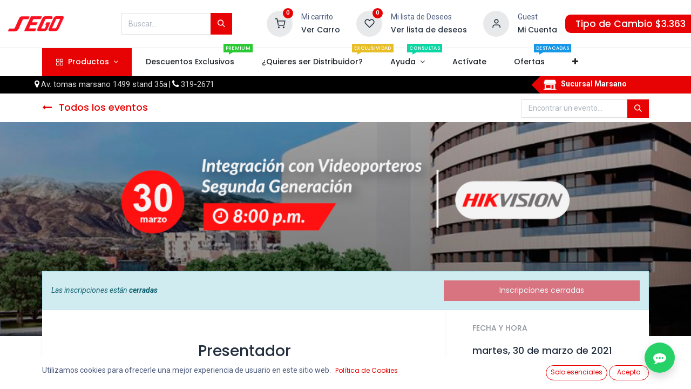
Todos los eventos (95, 107)
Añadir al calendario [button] (517, 375)
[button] (575, 62)
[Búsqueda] (221, 24)
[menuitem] (190, 62)
